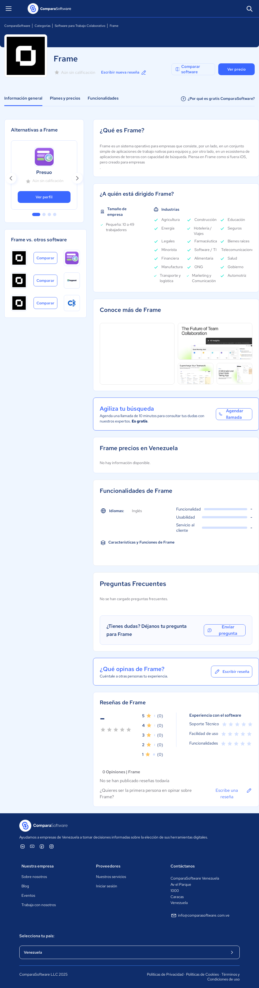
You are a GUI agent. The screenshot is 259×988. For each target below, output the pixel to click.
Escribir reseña (231, 671)
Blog (25, 886)
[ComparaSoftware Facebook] (42, 846)
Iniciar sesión (106, 886)
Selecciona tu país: (36, 936)
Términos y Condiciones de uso (223, 977)
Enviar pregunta (222, 630)
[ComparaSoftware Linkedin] (22, 846)
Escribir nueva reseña (124, 72)
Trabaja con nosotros (38, 904)
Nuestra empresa (37, 866)
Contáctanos (183, 866)
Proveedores (108, 866)
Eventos (28, 895)
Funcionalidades (103, 98)
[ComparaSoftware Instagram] (51, 846)
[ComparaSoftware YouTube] (32, 846)
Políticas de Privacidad (165, 974)
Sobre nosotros (34, 876)
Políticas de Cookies (202, 974)
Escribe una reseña (234, 793)
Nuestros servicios (111, 876)
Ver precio (236, 69)
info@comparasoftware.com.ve (200, 915)
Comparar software (187, 69)
